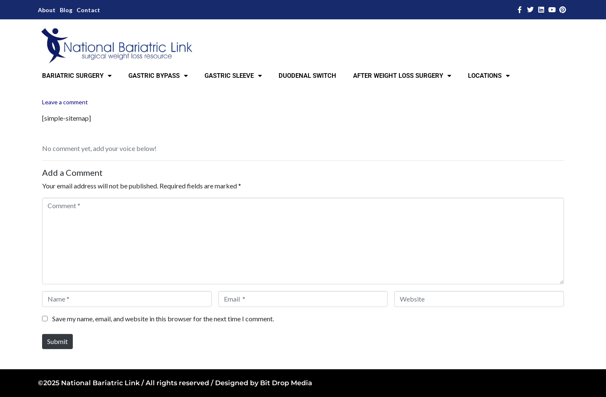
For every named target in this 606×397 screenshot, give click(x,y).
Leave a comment (65, 102)
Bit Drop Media (286, 383)
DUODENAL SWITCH (307, 75)
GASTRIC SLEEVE (233, 76)
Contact (88, 9)
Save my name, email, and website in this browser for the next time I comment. (163, 319)
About (47, 9)
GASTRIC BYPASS (158, 76)
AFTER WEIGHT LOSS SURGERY (402, 76)
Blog (66, 9)
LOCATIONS (489, 76)
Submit (57, 341)
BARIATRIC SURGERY (77, 76)
